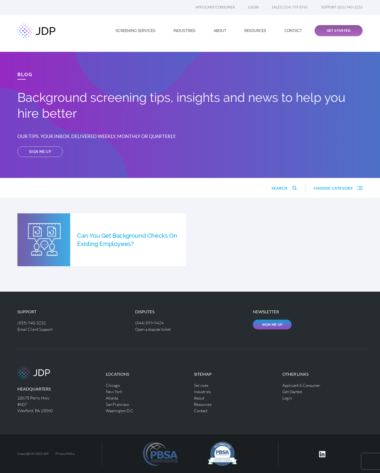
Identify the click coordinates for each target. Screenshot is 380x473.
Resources (255, 33)
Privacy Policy (65, 454)
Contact (293, 33)
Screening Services (136, 33)
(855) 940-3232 (31, 322)
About (220, 33)
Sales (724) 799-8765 (290, 7)
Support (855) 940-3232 (342, 7)
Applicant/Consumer (215, 7)
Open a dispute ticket (154, 329)
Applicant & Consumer (302, 385)
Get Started (338, 33)
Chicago (113, 385)
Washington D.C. (121, 410)
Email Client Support (36, 329)
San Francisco (118, 404)
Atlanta (112, 397)
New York (115, 391)
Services (201, 385)
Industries (185, 33)
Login (253, 7)
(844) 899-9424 (149, 322)
